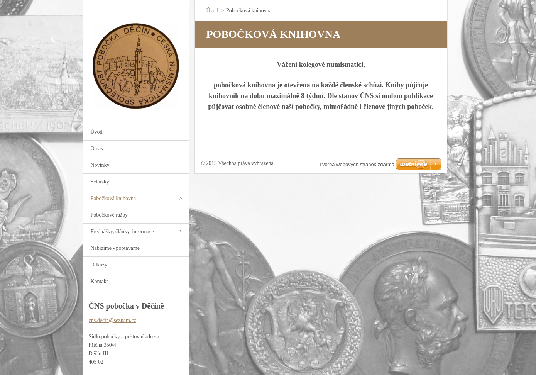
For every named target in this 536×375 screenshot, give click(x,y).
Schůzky (100, 182)
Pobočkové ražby (109, 215)
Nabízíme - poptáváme (115, 248)
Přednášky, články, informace (122, 231)
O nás (97, 148)
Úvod (97, 132)
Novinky (100, 165)
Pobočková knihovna (113, 198)
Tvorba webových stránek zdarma (356, 164)
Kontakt (99, 281)
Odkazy (99, 265)
